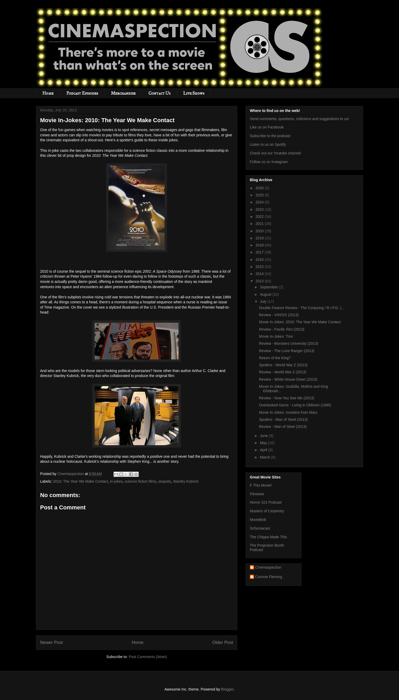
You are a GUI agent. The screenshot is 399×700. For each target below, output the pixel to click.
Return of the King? (275, 358)
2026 (260, 188)
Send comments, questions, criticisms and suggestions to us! (299, 119)
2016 (260, 259)
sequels (164, 481)
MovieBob (258, 520)
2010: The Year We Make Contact (80, 481)
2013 (260, 281)
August (266, 294)
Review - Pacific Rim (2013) (281, 329)
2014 (260, 274)
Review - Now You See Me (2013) (286, 398)
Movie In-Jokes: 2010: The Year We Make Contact (300, 322)
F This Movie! (261, 485)
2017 (260, 252)
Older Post (222, 642)
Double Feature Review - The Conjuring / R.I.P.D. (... (301, 308)
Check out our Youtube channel (275, 153)
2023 (260, 209)
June (264, 436)
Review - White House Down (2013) (288, 379)
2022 (260, 216)
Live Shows (193, 93)
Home (47, 93)
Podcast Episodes (82, 93)
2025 (260, 195)
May (264, 443)
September (269, 287)
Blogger (227, 689)
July (263, 301)
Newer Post (51, 642)
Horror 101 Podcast (266, 502)
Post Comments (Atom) (148, 657)
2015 (260, 267)
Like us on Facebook (267, 127)
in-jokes (116, 481)
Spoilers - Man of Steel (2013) (283, 419)
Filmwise (257, 494)
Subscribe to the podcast (270, 136)
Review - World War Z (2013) (282, 372)
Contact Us (159, 93)
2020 (260, 231)
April (264, 450)
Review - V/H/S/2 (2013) (279, 315)
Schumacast (260, 528)
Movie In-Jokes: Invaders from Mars (288, 412)
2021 (260, 224)
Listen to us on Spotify (268, 144)
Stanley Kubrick (185, 481)
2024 (260, 202)
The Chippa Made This (268, 537)
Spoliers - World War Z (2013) (283, 365)
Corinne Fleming (268, 577)
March (265, 457)
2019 (260, 238)
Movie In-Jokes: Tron (276, 336)
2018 (260, 245)
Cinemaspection (268, 567)
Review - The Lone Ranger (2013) (286, 351)
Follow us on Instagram (269, 162)
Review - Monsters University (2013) (288, 343)
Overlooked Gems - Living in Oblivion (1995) (295, 405)
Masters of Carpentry (267, 511)
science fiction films (140, 481)
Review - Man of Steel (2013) (282, 426)
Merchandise (123, 93)
